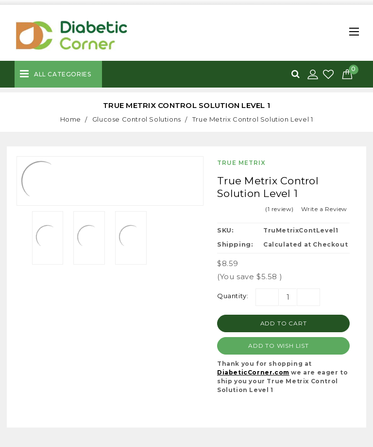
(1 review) (279, 209)
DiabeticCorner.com (253, 372)
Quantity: (232, 296)
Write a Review (324, 209)
